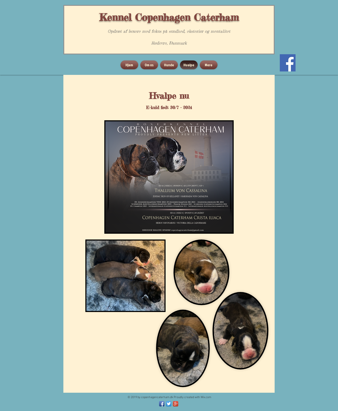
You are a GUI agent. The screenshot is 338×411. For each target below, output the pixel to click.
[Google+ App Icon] (175, 403)
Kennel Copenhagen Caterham (169, 17)
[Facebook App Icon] (161, 403)
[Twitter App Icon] (168, 403)
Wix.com (206, 397)
